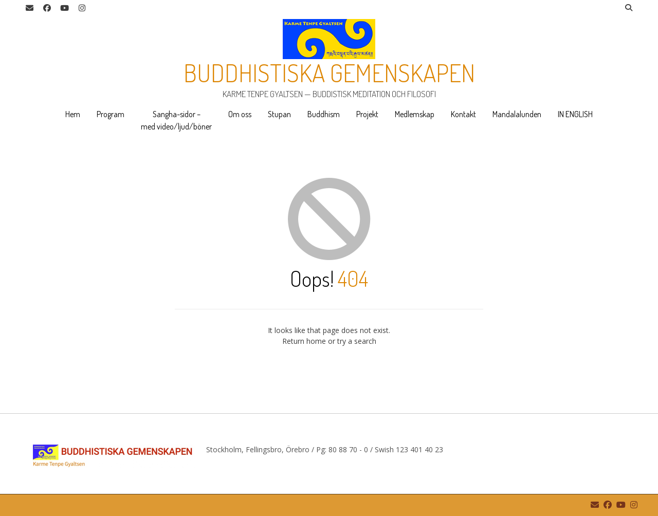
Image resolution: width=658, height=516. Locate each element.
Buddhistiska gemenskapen (329, 72)
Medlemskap (414, 114)
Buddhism (323, 114)
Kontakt (463, 114)
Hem (72, 114)
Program (110, 114)
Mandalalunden (516, 114)
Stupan (279, 114)
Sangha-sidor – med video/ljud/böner (176, 120)
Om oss (239, 114)
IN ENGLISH (575, 114)
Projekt (367, 114)
